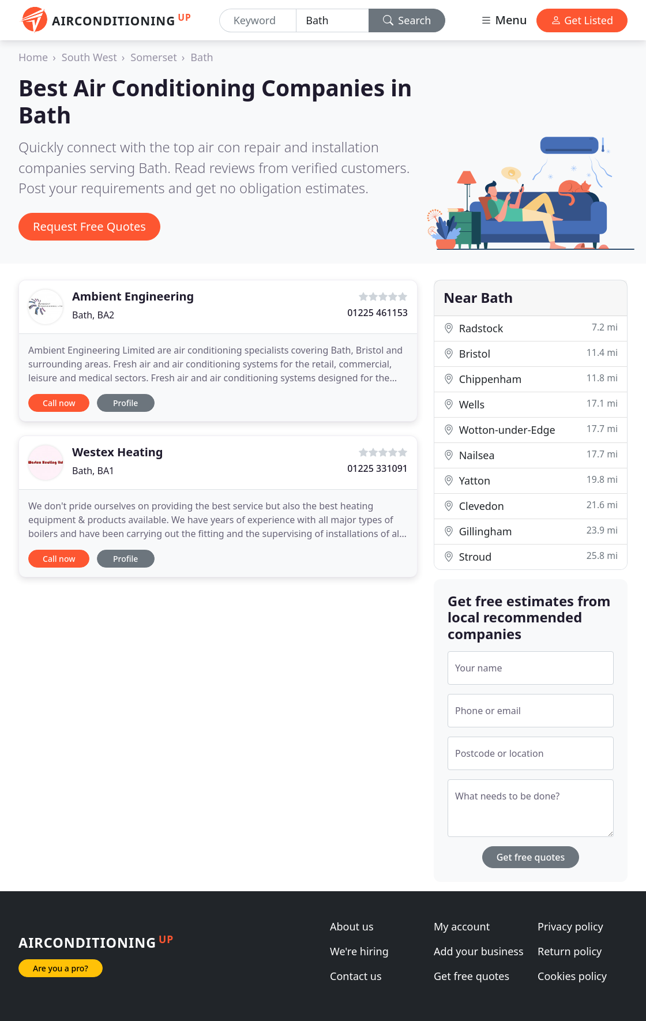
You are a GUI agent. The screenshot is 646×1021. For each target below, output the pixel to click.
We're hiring (359, 951)
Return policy (570, 951)
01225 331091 (377, 468)
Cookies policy (572, 976)
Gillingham (531, 531)
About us (352, 926)
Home (33, 57)
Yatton (531, 480)
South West (89, 57)
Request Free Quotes (89, 226)
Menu (503, 20)
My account (462, 926)
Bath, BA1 (93, 470)
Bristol (531, 353)
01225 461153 (377, 312)
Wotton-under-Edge (531, 429)
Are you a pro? (60, 968)
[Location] (332, 20)
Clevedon (531, 505)
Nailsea (531, 455)
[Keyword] (257, 20)
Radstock (531, 328)
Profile (125, 402)
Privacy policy (570, 926)
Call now (59, 402)
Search (407, 20)
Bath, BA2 (93, 315)
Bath (201, 57)
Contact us (356, 976)
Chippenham (531, 378)
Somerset (153, 57)
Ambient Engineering (133, 296)
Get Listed (582, 20)
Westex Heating (117, 452)
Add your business (479, 951)
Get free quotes (531, 857)
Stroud (531, 556)
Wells (531, 404)
